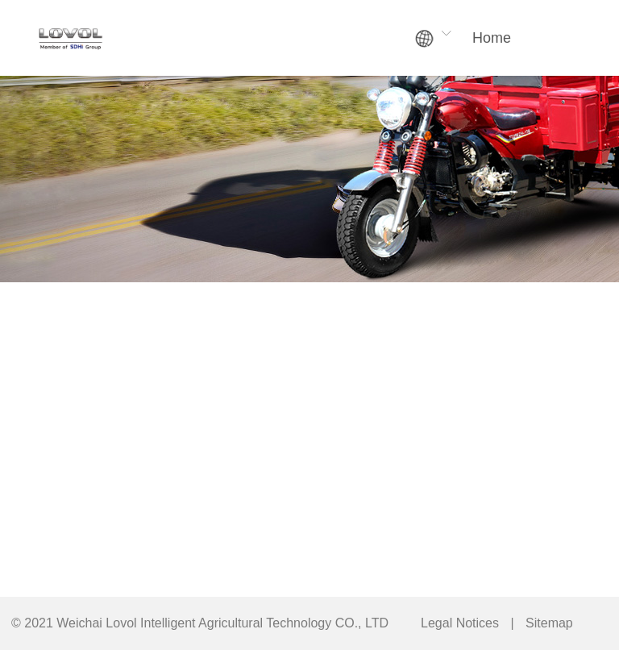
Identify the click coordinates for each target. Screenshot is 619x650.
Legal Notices (460, 623)
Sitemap (549, 623)
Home (491, 38)
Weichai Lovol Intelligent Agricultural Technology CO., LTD (222, 623)
